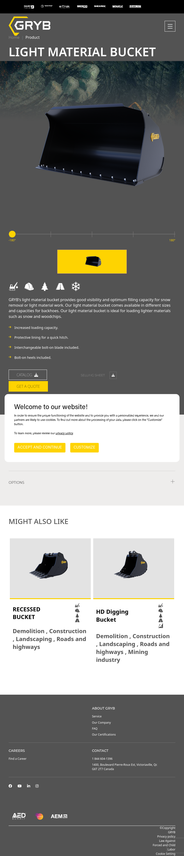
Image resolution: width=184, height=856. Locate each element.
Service (97, 716)
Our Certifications (104, 734)
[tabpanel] (50, 594)
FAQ (95, 728)
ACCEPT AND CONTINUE (39, 448)
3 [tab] (96, 681)
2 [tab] (92, 681)
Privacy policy (166, 836)
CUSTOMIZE (84, 448)
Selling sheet (99, 375)
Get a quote (28, 386)
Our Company (101, 723)
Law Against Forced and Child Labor (164, 845)
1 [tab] (87, 681)
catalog (28, 374)
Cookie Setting (165, 854)
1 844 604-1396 (102, 759)
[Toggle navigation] (170, 26)
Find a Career (18, 759)
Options (16, 482)
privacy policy (64, 433)
